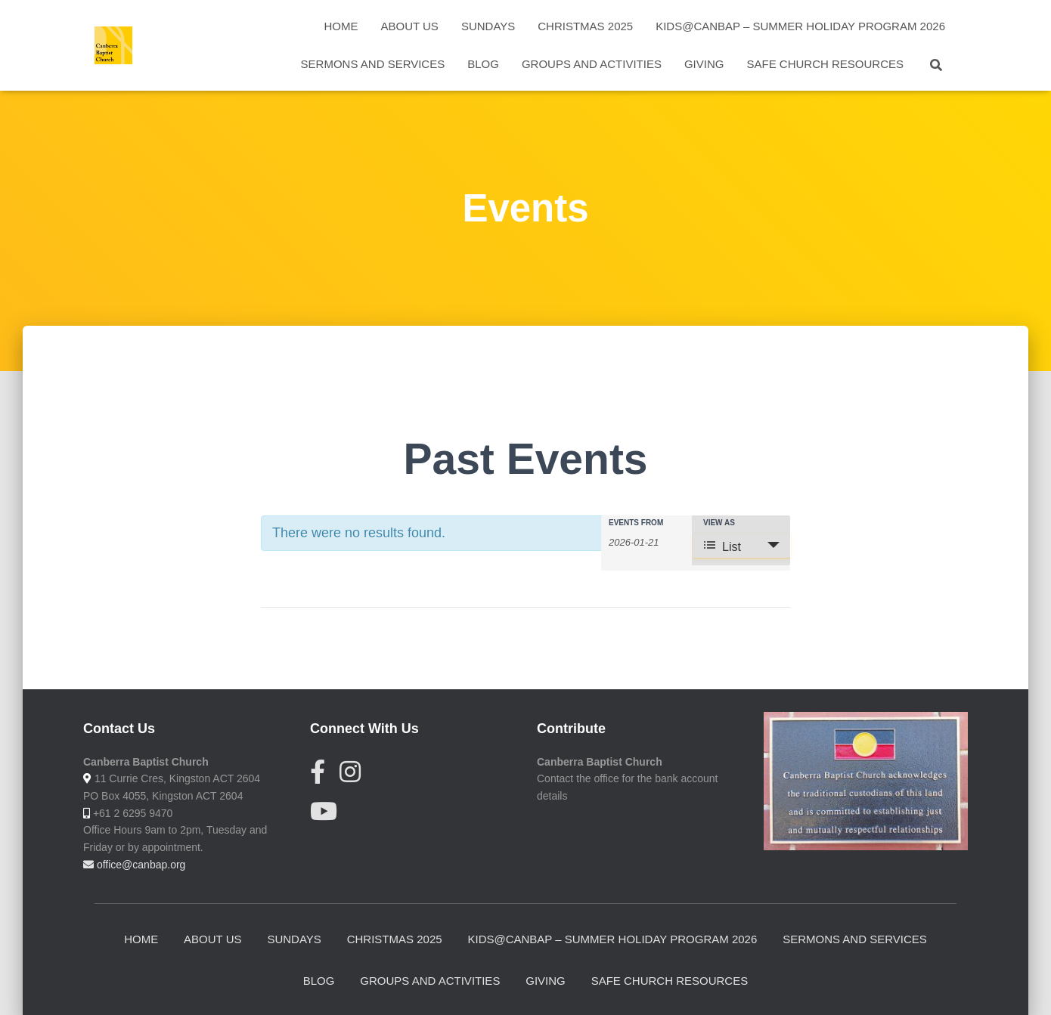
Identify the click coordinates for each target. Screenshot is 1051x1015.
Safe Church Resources (825, 63)
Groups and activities (592, 63)
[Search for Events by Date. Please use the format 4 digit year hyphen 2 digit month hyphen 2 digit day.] (646, 541)
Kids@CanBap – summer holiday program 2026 (800, 26)
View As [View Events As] (719, 523)
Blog (483, 63)
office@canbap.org (134, 865)
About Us (409, 26)
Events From (636, 523)
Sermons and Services (373, 63)
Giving (704, 63)
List (722, 546)
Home (341, 26)
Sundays (488, 26)
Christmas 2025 (585, 26)
